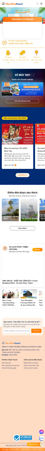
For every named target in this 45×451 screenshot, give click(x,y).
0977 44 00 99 (37, 449)
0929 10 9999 (14, 449)
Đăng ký (37, 250)
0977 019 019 (26, 449)
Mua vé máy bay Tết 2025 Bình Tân (15, 149)
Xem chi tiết (10, 165)
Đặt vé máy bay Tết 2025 (14, 118)
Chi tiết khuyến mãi (22, 101)
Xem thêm (22, 175)
